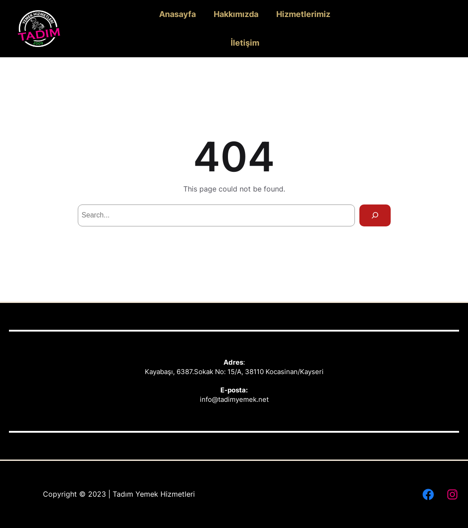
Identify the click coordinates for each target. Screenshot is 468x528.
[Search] (375, 215)
